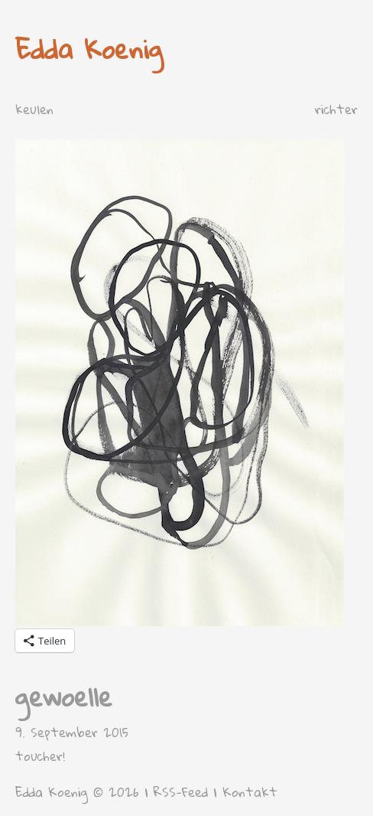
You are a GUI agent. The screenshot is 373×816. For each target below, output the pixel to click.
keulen (34, 109)
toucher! (40, 756)
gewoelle (63, 696)
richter (336, 109)
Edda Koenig (89, 48)
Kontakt (249, 792)
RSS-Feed (181, 792)
